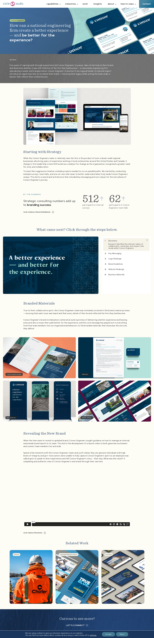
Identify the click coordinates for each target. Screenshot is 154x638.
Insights (97, 4)
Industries (70, 4)
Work (85, 4)
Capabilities (52, 4)
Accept (108, 634)
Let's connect (77, 625)
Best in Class (127, 4)
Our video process (34, 533)
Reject (122, 634)
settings (93, 635)
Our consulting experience (38, 212)
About (111, 4)
